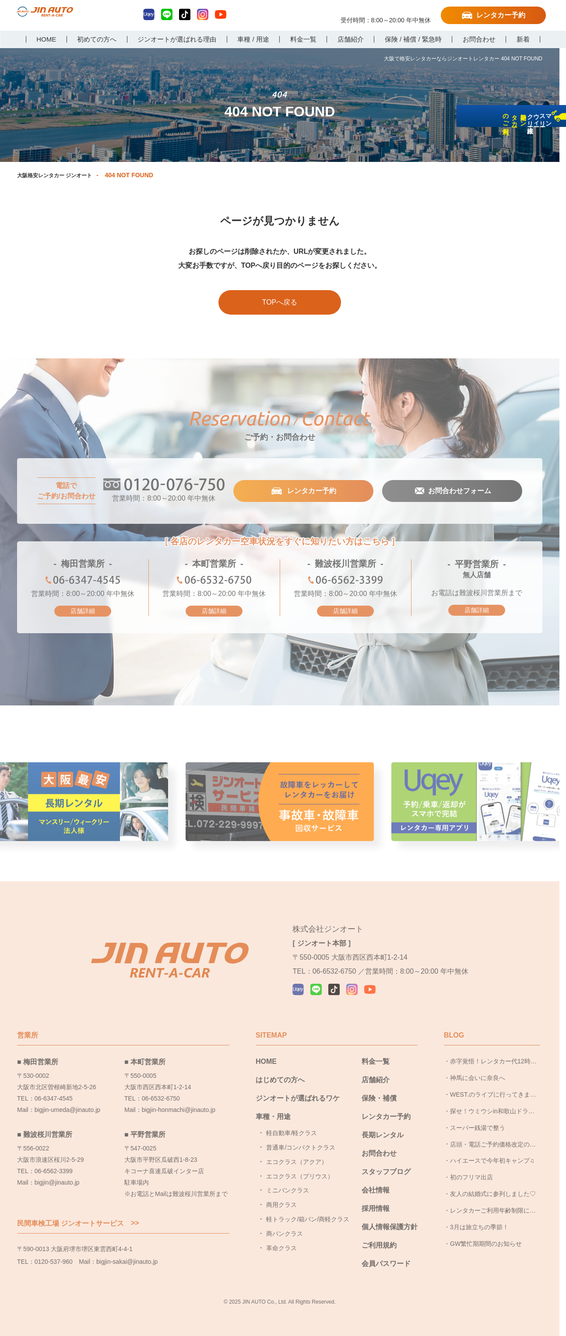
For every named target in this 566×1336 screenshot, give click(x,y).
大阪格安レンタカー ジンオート (61, 175)
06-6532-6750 (214, 582)
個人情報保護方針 (390, 1216)
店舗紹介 (376, 1069)
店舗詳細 (82, 611)
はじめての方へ (280, 1069)
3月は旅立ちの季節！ (479, 1216)
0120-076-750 (385, 12)
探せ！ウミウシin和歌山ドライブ (492, 1104)
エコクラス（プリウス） (300, 1166)
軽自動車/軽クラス (291, 1122)
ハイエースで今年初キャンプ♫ (492, 1150)
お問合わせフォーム (458, 491)
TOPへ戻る (280, 302)
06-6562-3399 (345, 582)
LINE (166, 14)
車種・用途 (273, 1106)
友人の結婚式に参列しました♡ (493, 1183)
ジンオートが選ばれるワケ (298, 1088)
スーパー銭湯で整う (477, 1117)
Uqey (149, 14)
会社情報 (376, 1180)
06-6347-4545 (82, 582)
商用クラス (281, 1194)
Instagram (202, 14)
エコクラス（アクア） (296, 1151)
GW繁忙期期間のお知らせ (486, 1233)
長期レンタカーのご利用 (554, 184)
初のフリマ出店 (471, 1167)
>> (135, 1213)
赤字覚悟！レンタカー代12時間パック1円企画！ (493, 1054)
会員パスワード (386, 1253)
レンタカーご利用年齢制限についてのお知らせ (493, 1203)
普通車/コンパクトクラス (300, 1137)
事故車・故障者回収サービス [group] (280, 804)
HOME (266, 1051)
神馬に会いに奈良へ (477, 1067)
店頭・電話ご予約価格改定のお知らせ (493, 1136)
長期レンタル (383, 1125)
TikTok (184, 14)
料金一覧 (376, 1051)
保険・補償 (379, 1088)
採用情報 (376, 1198)
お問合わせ (379, 1143)
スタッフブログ (386, 1161)
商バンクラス (284, 1223)
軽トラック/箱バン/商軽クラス (307, 1209)
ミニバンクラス (287, 1180)
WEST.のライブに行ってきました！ (493, 1087)
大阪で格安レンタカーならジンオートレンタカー (62, 16)
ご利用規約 (379, 1235)
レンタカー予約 (500, 15)
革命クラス (281, 1237)
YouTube (220, 14)
